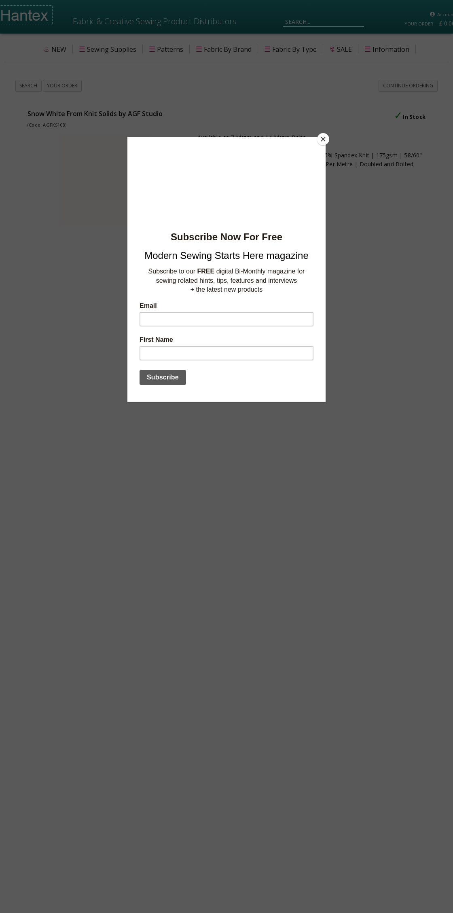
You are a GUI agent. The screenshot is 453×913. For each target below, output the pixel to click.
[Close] (324, 139)
